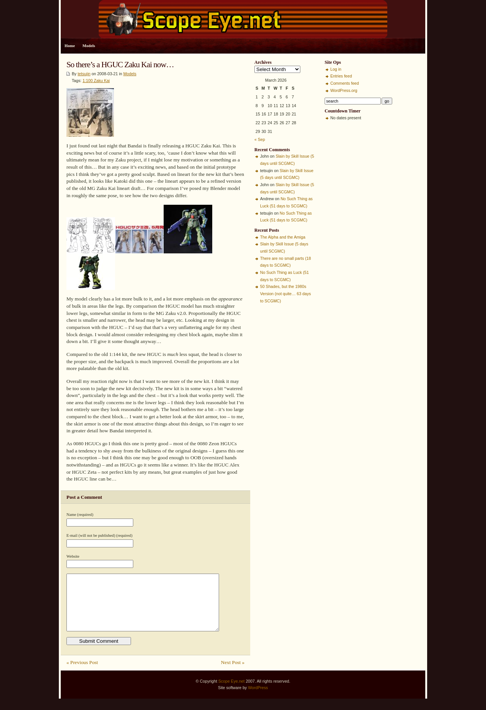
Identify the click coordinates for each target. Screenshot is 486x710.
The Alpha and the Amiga (282, 237)
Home (70, 46)
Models (88, 46)
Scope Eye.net (231, 692)
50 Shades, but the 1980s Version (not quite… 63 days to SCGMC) (285, 293)
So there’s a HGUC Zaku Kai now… (120, 64)
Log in (335, 69)
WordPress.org (343, 90)
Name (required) (79, 514)
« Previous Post (82, 674)
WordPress (258, 699)
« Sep (259, 139)
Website (72, 556)
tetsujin (83, 73)
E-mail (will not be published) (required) (99, 535)
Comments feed (344, 83)
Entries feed (341, 76)
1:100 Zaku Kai (96, 80)
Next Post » (233, 674)
